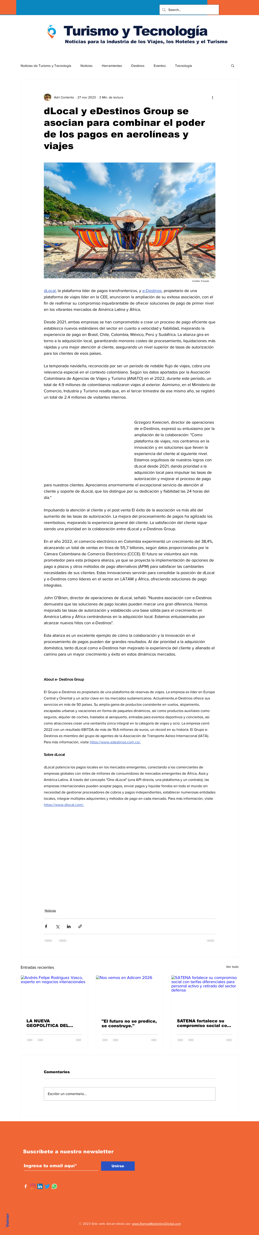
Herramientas (112, 66)
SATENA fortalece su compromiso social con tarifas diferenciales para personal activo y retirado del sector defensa (203, 1023)
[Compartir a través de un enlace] (80, 926)
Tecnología (183, 66)
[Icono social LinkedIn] (40, 1186)
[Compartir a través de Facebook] (46, 926)
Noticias (86, 66)
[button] (232, 65)
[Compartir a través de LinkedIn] (69, 926)
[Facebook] (25, 1186)
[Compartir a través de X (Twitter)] (57, 926)
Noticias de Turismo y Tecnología (46, 66)
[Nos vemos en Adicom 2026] (129, 994)
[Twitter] (47, 1186)
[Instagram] (32, 1186)
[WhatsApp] (54, 1186)
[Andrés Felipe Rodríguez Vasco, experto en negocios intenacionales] (54, 994)
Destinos (137, 66)
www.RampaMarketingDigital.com (156, 1223)
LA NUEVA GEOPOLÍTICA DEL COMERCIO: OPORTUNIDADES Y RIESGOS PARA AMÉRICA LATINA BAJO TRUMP (53, 1023)
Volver (7, 1220)
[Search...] (188, 10)
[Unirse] (118, 1166)
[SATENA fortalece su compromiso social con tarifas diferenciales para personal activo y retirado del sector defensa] (204, 994)
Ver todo (232, 966)
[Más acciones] (212, 97)
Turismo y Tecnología (135, 30)
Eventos (160, 66)
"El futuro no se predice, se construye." (129, 1023)
